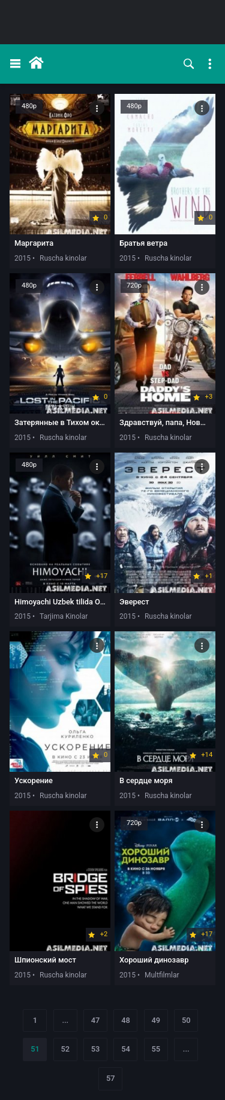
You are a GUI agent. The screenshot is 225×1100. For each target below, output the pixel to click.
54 (125, 1048)
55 (156, 1048)
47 (95, 1020)
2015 (22, 258)
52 (65, 1048)
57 (110, 1078)
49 (156, 1020)
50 (186, 1020)
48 (125, 1020)
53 (95, 1048)
